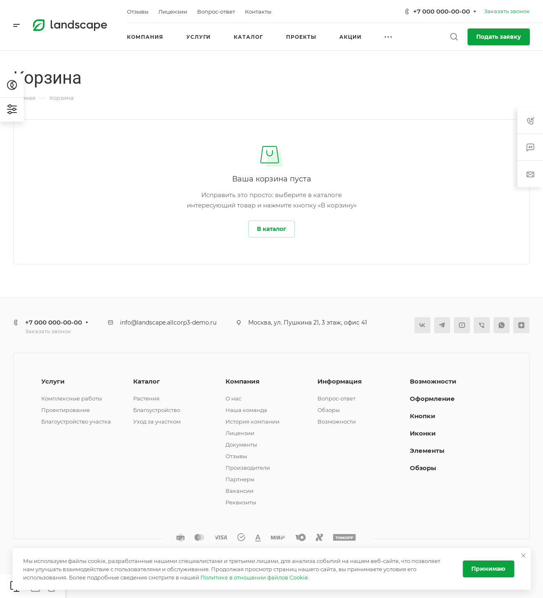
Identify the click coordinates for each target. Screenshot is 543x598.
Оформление (432, 399)
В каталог (271, 229)
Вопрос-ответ (336, 398)
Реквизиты (241, 502)
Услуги (53, 381)
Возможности (336, 421)
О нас (233, 398)
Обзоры (328, 410)
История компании (253, 421)
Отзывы (236, 456)
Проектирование (65, 410)
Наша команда (246, 410)
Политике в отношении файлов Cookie (254, 577)
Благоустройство (156, 410)
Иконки (423, 433)
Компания (242, 381)
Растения (146, 398)
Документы (241, 444)
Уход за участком (157, 421)
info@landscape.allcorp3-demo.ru (168, 322)
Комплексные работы (71, 398)
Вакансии (240, 490)
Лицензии (240, 433)
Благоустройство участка (76, 421)
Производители (248, 467)
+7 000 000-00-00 (441, 11)
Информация (339, 381)
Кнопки (422, 416)
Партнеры (240, 479)
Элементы (427, 450)
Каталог (146, 381)
